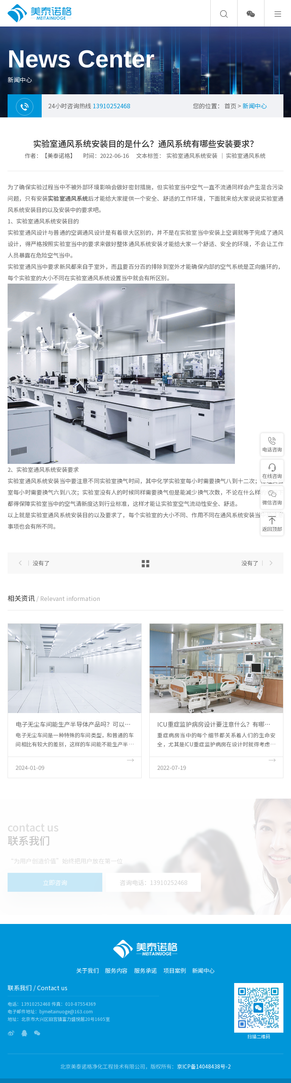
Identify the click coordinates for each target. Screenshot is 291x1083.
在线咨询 (272, 471)
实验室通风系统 (246, 155)
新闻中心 (254, 105)
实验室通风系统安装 (191, 155)
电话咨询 (272, 445)
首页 (230, 105)
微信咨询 (272, 498)
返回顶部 (272, 524)
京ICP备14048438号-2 (204, 1066)
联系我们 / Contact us (37, 987)
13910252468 (111, 105)
